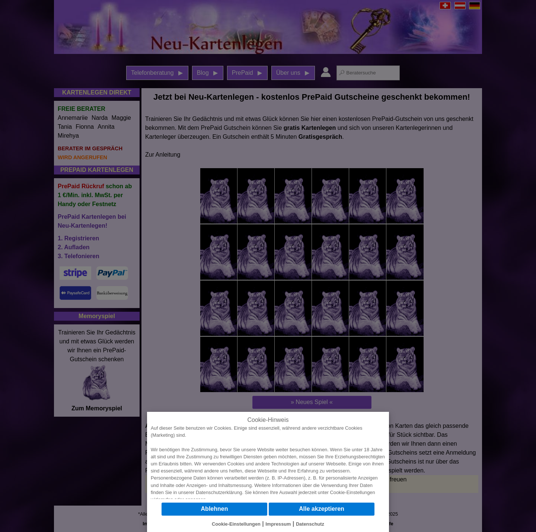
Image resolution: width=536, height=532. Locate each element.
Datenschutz (310, 524)
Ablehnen (214, 509)
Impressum (278, 524)
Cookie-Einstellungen (352, 492)
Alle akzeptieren (321, 509)
